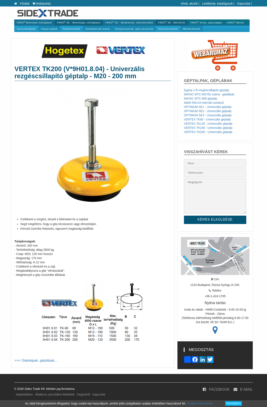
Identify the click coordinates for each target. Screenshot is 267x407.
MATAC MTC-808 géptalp (200, 98)
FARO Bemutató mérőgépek (34, 22)
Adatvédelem (24, 394)
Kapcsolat (243, 3)
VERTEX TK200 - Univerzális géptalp (208, 132)
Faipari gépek (49, 29)
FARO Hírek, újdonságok (206, 22)
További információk (200, 403)
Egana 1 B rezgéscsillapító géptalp (206, 90)
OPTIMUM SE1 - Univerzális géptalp (207, 107)
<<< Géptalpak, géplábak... (35, 360)
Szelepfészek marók (97, 29)
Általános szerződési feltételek (54, 394)
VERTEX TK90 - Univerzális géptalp (207, 119)
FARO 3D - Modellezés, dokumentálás (129, 22)
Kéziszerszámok (168, 29)
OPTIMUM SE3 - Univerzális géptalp (207, 115)
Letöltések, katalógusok (217, 3)
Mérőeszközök (191, 29)
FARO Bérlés (235, 22)
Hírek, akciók (189, 3)
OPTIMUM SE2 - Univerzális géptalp (207, 111)
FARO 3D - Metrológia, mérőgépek (78, 22)
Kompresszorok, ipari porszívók (134, 29)
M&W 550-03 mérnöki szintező (204, 102)
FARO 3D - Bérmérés (171, 22)
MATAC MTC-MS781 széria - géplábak (209, 94)
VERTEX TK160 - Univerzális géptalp (208, 127)
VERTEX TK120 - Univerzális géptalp (208, 123)
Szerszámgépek (26, 29)
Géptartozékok (72, 29)
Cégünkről (83, 394)
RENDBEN (233, 403)
